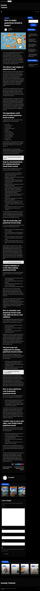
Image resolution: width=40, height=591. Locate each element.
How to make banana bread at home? (7, 467)
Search (30, 17)
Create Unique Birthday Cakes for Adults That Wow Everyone (33, 55)
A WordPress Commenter (33, 64)
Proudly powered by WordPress (5, 588)
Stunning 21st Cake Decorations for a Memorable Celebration (33, 40)
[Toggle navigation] (38, 12)
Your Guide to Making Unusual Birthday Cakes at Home (33, 35)
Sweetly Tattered (8, 583)
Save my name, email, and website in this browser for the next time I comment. (13, 550)
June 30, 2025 (5, 570)
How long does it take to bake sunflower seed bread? (19, 468)
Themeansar (2, 589)
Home (38, 588)
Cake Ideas (4, 566)
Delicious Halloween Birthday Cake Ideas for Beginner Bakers (33, 45)
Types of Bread (7, 18)
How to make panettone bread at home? (13, 23)
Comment (4, 507)
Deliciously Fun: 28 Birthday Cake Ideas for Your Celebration (33, 50)
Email (3, 535)
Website (3, 541)
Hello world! (32, 66)
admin (11, 28)
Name (3, 528)
